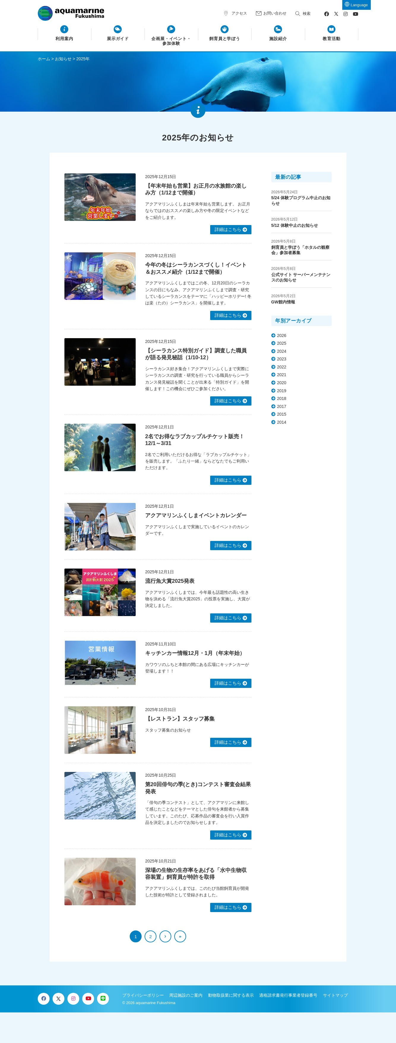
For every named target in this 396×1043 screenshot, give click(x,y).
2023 (281, 359)
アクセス (239, 13)
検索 (307, 13)
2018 (281, 398)
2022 (281, 367)
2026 (281, 335)
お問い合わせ (274, 13)
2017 (281, 406)
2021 (281, 374)
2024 (281, 351)
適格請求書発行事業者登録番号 (288, 995)
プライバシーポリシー (143, 995)
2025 (281, 343)
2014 (281, 422)
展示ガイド (118, 39)
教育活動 (331, 39)
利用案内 (64, 39)
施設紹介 (278, 39)
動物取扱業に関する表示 (231, 995)
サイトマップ (335, 995)
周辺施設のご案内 (185, 995)
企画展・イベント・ (171, 41)
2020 (281, 382)
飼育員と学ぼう (224, 39)
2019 (281, 390)
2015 (281, 414)
